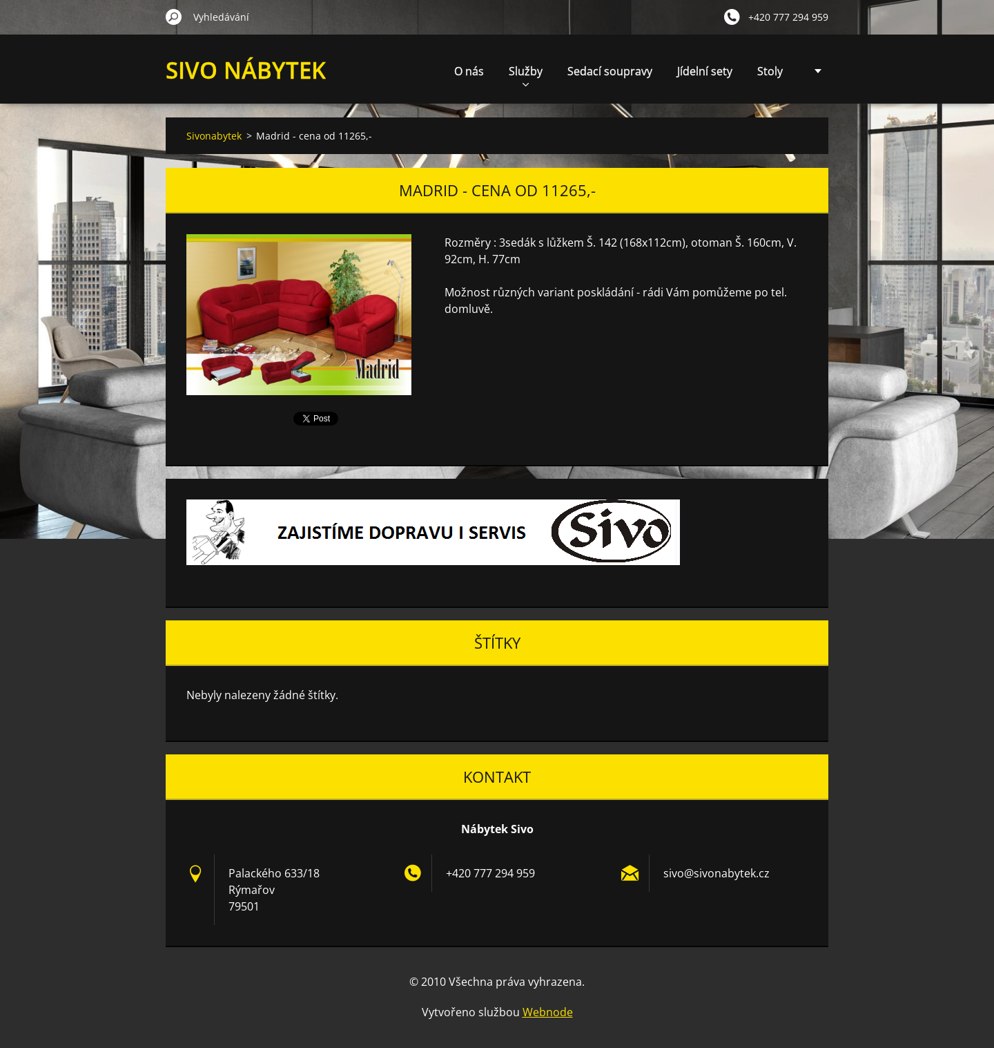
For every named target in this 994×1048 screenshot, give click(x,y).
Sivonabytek (214, 135)
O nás (469, 71)
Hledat (174, 16)
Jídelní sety (704, 71)
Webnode (548, 1012)
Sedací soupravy (609, 71)
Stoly (770, 71)
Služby (525, 75)
